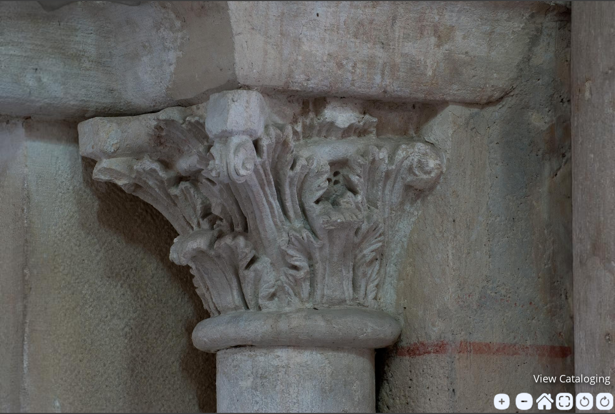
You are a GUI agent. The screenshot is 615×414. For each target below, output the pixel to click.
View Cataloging (571, 378)
